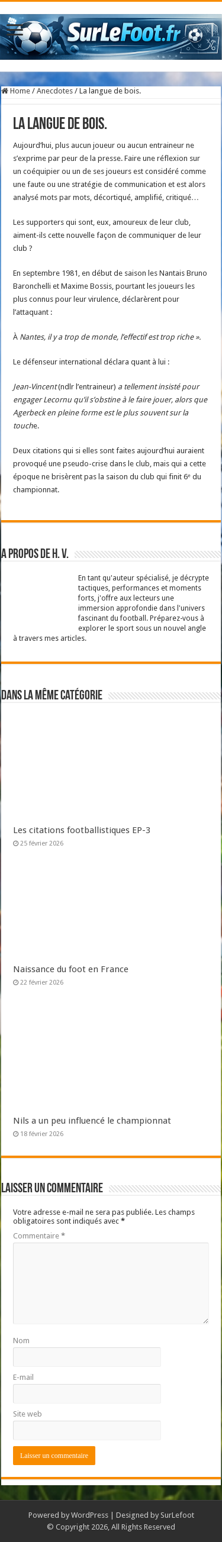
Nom (21, 1340)
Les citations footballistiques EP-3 (81, 830)
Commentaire (39, 1235)
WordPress (89, 1515)
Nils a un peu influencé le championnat (92, 1120)
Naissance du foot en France (70, 969)
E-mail (23, 1377)
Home (15, 90)
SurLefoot (177, 1515)
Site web (27, 1413)
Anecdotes (55, 90)
